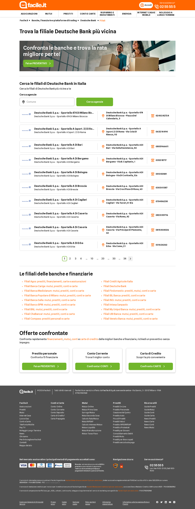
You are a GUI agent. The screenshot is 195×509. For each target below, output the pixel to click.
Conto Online (56, 407)
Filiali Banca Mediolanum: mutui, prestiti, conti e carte (54, 291)
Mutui (48, 14)
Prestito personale (44, 354)
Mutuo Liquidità (88, 428)
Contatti (23, 443)
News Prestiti (150, 419)
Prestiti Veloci (119, 422)
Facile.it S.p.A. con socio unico (128, 491)
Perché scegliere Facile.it (30, 440)
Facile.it (24, 21)
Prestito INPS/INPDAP (122, 425)
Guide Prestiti (150, 407)
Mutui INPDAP (87, 422)
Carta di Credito (150, 354)
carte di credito (89, 340)
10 (92, 259)
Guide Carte (149, 416)
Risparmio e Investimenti (107, 14)
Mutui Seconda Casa (90, 416)
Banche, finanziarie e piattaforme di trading (54, 21)
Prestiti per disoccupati (123, 440)
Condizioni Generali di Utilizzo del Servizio (31, 503)
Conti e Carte (88, 14)
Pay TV (22, 428)
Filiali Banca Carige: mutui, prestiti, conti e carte (51, 287)
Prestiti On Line (119, 407)
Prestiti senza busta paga (124, 443)
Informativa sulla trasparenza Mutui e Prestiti (137, 503)
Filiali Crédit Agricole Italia (118, 282)
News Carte (149, 422)
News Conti (149, 425)
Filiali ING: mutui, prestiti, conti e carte (125, 301)
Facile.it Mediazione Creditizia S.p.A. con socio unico (104, 487)
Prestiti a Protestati (121, 428)
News (22, 434)
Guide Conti (149, 413)
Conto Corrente (97, 354)
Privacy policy (52, 503)
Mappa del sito (26, 446)
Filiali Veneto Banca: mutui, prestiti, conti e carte (131, 319)
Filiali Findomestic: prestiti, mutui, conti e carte (130, 291)
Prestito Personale (121, 410)
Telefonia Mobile (27, 425)
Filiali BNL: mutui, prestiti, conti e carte (45, 310)
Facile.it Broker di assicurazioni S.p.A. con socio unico (84, 480)
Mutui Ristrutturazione (91, 431)
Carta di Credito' (58, 416)
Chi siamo (24, 437)
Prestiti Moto (118, 437)
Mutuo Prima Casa (90, 410)
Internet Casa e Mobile (146, 14)
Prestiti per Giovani (121, 431)
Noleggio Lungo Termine (30, 431)
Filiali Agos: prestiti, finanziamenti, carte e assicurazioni (55, 282)
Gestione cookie (76, 503)
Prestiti (68, 14)
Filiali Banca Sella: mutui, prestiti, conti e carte (50, 301)
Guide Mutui (149, 410)
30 (113, 259)
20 (102, 259)
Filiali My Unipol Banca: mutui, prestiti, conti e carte (132, 310)
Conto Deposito (57, 413)
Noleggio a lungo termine (166, 14)
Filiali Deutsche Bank (115, 287)
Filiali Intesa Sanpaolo (116, 305)
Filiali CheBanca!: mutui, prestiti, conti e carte (49, 315)
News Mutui (149, 428)
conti (75, 340)
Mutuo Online (88, 407)
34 (124, 259)
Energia (126, 14)
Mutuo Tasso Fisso (90, 434)
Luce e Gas (24, 419)
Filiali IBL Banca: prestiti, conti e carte (124, 296)
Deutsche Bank (88, 21)
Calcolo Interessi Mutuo (92, 425)
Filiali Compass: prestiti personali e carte (46, 319)
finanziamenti (55, 340)
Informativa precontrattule (109, 503)
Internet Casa (25, 416)
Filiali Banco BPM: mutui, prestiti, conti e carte (49, 305)
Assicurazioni (29, 14)
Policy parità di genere (91, 503)
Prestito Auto (118, 416)
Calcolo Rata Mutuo (90, 419)
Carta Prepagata (58, 419)
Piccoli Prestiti (119, 419)
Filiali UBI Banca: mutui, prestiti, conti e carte (128, 315)
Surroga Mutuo (88, 413)
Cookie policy (64, 503)
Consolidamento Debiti (123, 434)
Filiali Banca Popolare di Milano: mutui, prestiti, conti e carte (57, 296)
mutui (67, 340)
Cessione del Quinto (121, 413)
